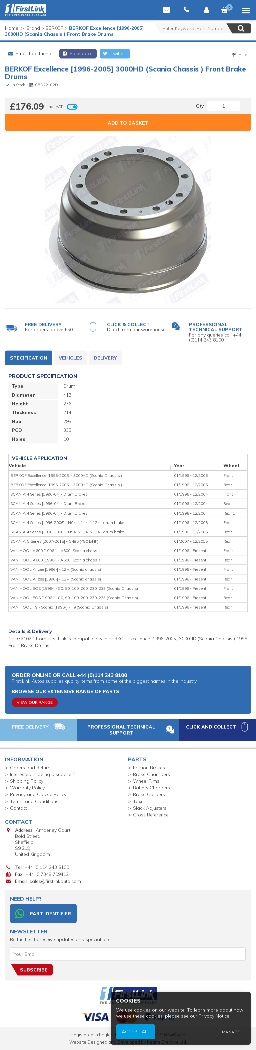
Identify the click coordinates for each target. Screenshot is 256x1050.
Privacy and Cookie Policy (38, 794)
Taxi (137, 801)
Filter (240, 54)
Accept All (138, 1032)
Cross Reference (151, 815)
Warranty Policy (27, 788)
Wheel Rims (146, 781)
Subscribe (34, 970)
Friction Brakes (149, 768)
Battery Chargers (151, 788)
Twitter (113, 53)
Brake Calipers (149, 794)
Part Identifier (43, 913)
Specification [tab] (28, 358)
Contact (18, 808)
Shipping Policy (26, 781)
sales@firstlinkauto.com (55, 881)
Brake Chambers (151, 774)
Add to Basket (128, 123)
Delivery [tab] (105, 358)
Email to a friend (29, 53)
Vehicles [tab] (70, 358)
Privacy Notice (215, 1017)
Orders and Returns (31, 768)
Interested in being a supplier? (42, 774)
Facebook (77, 53)
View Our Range (35, 702)
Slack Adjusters (149, 808)
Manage (231, 1032)
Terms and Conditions (34, 801)
